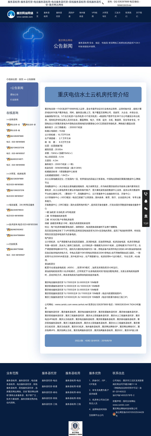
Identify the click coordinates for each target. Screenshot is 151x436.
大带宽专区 (105, 14)
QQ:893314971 (14, 159)
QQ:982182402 (14, 229)
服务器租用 (47, 14)
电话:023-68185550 (14, 216)
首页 (37, 14)
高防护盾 (71, 14)
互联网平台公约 (96, 415)
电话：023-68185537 (15, 153)
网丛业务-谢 (29, 124)
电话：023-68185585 (15, 142)
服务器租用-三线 (73, 404)
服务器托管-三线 (49, 404)
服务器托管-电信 (49, 380)
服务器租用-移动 (73, 392)
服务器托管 (59, 14)
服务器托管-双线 (49, 398)
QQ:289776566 (14, 249)
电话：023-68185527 (15, 255)
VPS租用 (94, 14)
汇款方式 (117, 14)
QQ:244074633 (14, 210)
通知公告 (14, 94)
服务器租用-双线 (73, 398)
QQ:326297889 (14, 136)
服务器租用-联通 (73, 386)
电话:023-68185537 (14, 196)
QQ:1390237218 (15, 147)
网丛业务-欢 (13, 124)
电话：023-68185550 (15, 165)
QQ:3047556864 (15, 235)
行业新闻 (14, 99)
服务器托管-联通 (49, 386)
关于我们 (139, 14)
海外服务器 (82, 14)
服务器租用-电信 (73, 380)
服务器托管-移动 (49, 392)
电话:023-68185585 (14, 184)
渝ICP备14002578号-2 (123, 395)
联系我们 (128, 14)
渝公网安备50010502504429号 (128, 414)
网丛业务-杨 (13, 130)
